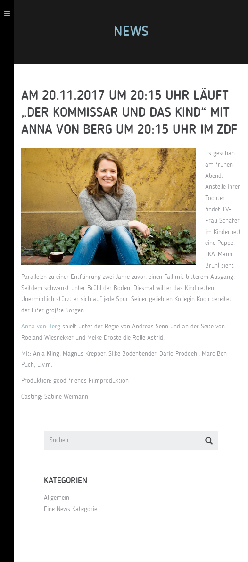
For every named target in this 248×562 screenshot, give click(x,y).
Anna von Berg (40, 326)
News (131, 32)
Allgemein (56, 498)
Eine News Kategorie (70, 509)
